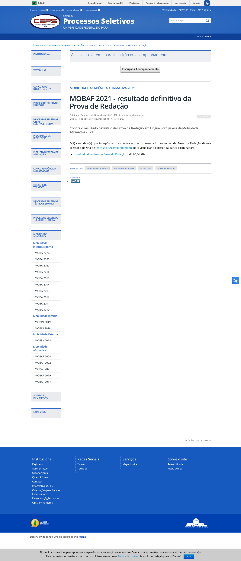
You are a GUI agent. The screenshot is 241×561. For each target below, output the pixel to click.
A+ (154, 10)
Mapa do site (204, 9)
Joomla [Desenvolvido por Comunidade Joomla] (82, 536)
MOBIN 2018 (43, 328)
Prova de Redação (73, 45)
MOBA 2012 (42, 297)
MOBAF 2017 (43, 381)
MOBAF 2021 (55, 45)
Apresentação (40, 468)
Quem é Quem (40, 477)
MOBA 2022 (42, 265)
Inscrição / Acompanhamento (140, 69)
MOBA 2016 (42, 272)
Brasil (42, 3)
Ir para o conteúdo (39, 10)
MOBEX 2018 (43, 340)
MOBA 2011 (42, 303)
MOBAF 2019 (43, 375)
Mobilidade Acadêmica (97, 168)
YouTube (82, 468)
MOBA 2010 (42, 309)
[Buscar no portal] (187, 20)
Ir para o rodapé (92, 10)
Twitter (81, 464)
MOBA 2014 (42, 284)
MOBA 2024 (42, 253)
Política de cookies (128, 556)
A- (160, 10)
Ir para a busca (74, 10)
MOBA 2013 (42, 291)
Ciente (189, 556)
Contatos (37, 481)
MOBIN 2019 (43, 322)
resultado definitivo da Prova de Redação (100, 154)
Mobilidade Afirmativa (124, 168)
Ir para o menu (57, 10)
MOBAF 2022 (43, 362)
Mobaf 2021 (145, 168)
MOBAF (75, 181)
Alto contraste (187, 9)
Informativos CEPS (42, 486)
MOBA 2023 (42, 259)
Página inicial (39, 45)
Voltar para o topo (198, 440)
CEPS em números (42, 502)
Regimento (38, 464)
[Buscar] (207, 20)
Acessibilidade (169, 9)
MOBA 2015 (42, 278)
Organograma (40, 473)
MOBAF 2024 (43, 356)
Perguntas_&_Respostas (45, 498)
